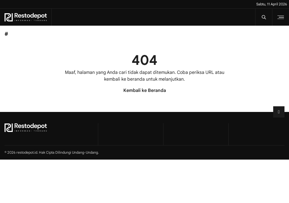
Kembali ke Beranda (144, 90)
